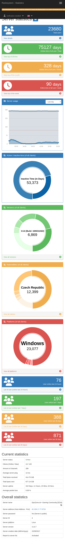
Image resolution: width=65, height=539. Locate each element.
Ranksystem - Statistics (13, 3)
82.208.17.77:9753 (39, 509)
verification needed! (14, 16)
